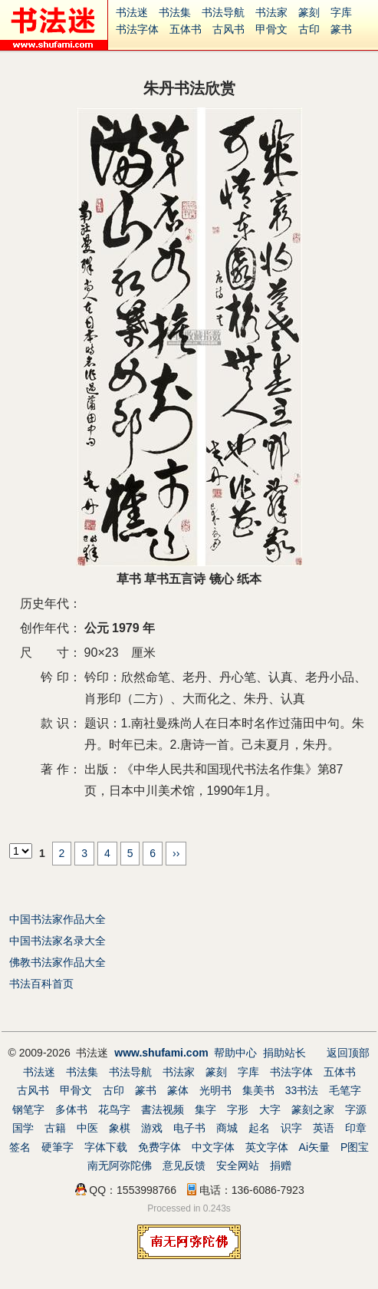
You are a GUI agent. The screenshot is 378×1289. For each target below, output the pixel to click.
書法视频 (162, 1109)
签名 (20, 1147)
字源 (355, 1109)
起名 (259, 1128)
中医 (87, 1128)
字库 (341, 12)
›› (176, 853)
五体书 (185, 29)
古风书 (228, 29)
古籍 (55, 1128)
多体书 (71, 1109)
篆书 (341, 29)
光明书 (215, 1090)
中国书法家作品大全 (57, 919)
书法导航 (223, 12)
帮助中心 (235, 1053)
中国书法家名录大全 (57, 941)
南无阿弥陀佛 (119, 1165)
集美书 (258, 1090)
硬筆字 (57, 1147)
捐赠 (280, 1165)
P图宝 (354, 1147)
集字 (205, 1109)
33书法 (302, 1090)
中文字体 (213, 1147)
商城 (227, 1128)
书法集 (175, 12)
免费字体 (159, 1147)
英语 (323, 1128)
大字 (270, 1109)
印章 (355, 1128)
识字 (291, 1128)
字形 (237, 1109)
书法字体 (137, 29)
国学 (23, 1128)
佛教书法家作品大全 (57, 962)
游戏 (152, 1128)
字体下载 (105, 1147)
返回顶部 (348, 1053)
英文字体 (266, 1147)
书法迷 (132, 12)
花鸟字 (114, 1109)
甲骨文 (271, 29)
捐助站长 (284, 1053)
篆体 (178, 1090)
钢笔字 (28, 1109)
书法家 (271, 12)
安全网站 (237, 1165)
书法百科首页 (41, 983)
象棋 (119, 1128)
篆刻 (309, 12)
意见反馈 (184, 1165)
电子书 (189, 1128)
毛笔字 (345, 1090)
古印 (309, 29)
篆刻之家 (312, 1109)
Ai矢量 (314, 1147)
